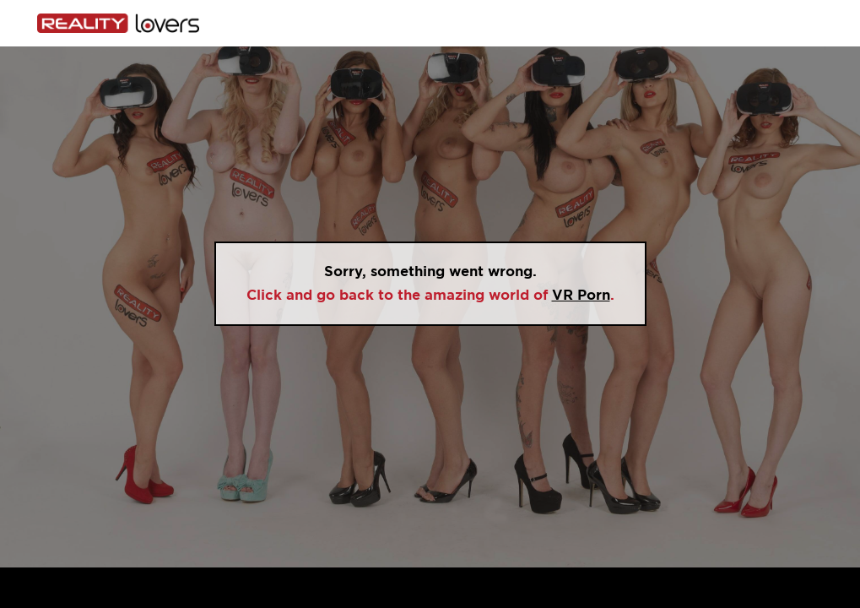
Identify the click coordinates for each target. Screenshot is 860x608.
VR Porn (581, 295)
